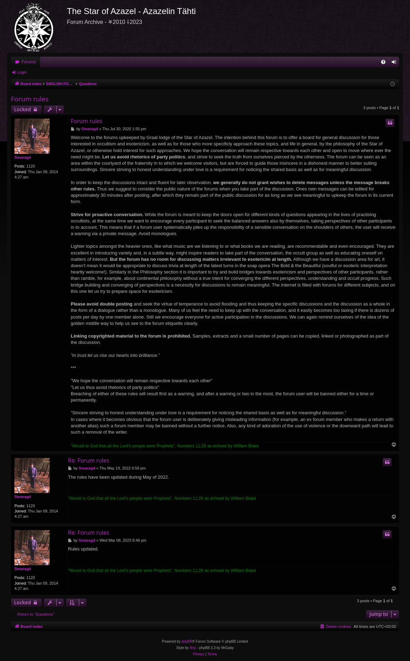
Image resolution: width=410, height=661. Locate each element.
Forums (28, 61)
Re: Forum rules (88, 460)
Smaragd (22, 157)
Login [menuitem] (395, 63)
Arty (193, 648)
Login (22, 72)
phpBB (187, 641)
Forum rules (30, 98)
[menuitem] (383, 62)
